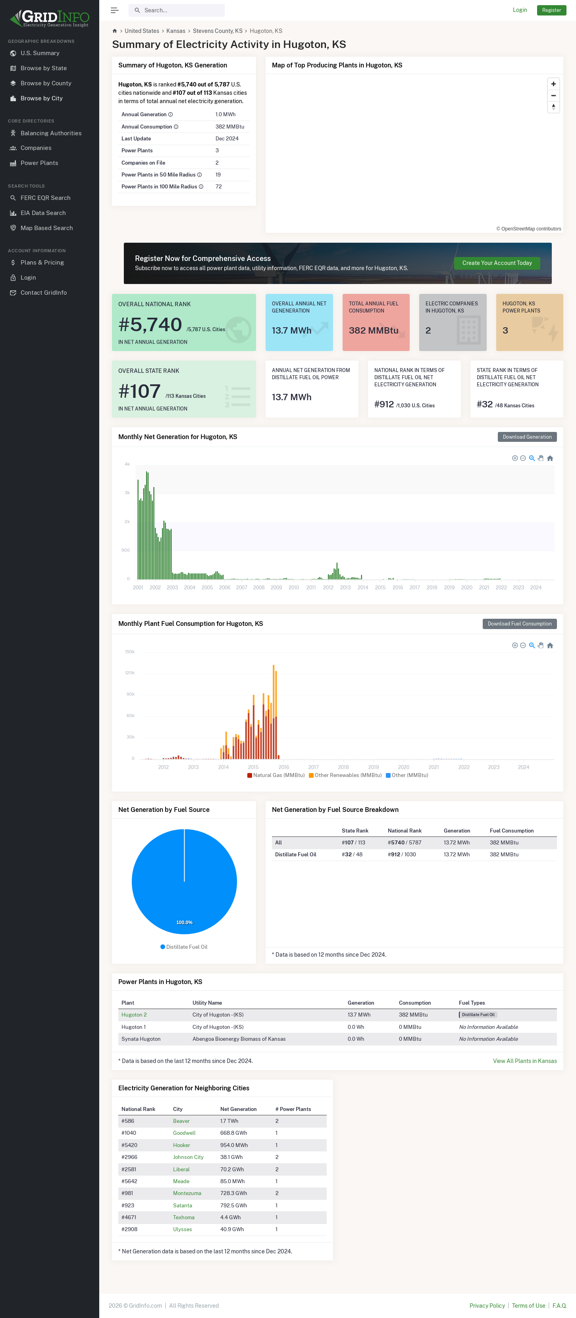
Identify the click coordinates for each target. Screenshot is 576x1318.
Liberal (181, 1169)
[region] (49, 672)
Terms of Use (528, 1306)
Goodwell (184, 1133)
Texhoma (184, 1217)
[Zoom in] (553, 84)
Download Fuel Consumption (520, 624)
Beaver (181, 1121)
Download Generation (527, 437)
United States (142, 31)
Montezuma (187, 1193)
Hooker (181, 1145)
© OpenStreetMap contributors (529, 229)
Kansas (175, 31)
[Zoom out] (553, 95)
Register (551, 10)
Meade (181, 1181)
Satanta (182, 1205)
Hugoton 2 (134, 1014)
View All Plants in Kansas (525, 1061)
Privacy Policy (487, 1306)
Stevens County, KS (218, 31)
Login (520, 10)
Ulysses (182, 1229)
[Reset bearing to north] (553, 107)
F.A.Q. (559, 1306)
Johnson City (188, 1157)
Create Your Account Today (497, 263)
